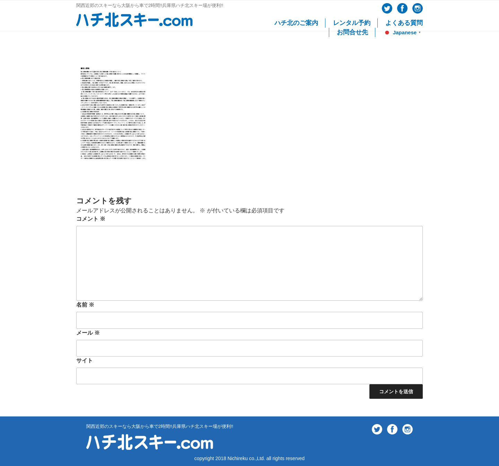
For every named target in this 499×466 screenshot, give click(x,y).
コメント (90, 219)
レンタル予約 (351, 22)
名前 (85, 305)
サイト (84, 360)
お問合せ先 (352, 32)
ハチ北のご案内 (296, 22)
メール (88, 333)
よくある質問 (404, 22)
